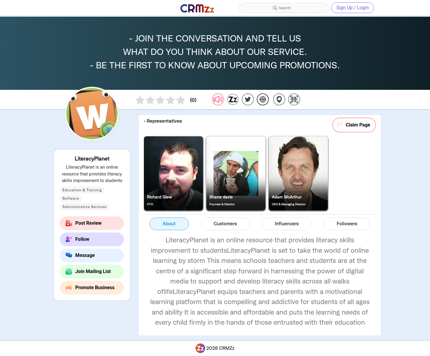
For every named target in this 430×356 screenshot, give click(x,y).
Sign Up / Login (352, 7)
